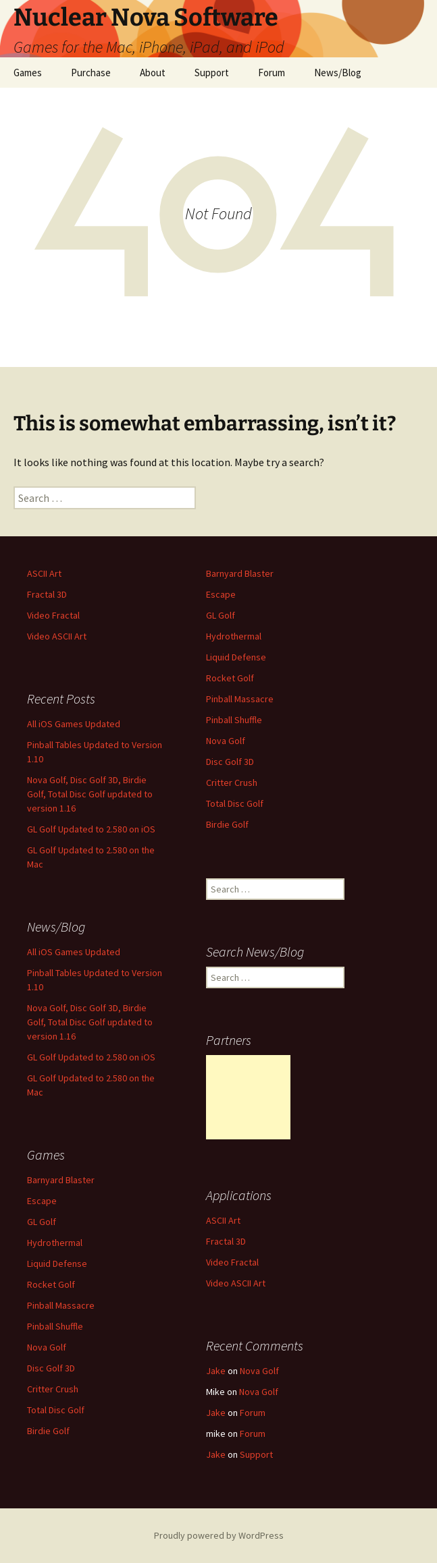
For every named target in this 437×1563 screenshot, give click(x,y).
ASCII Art (44, 573)
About (152, 72)
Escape (221, 594)
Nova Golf (225, 741)
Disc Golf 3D (230, 762)
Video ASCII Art (56, 636)
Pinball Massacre (240, 699)
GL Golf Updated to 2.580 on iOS (91, 829)
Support (212, 72)
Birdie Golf (227, 824)
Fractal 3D (47, 594)
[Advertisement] (248, 1097)
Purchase (91, 72)
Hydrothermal (233, 636)
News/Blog (337, 72)
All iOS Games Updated (73, 724)
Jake (216, 1371)
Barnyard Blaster (240, 573)
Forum (271, 72)
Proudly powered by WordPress (219, 1535)
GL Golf (220, 615)
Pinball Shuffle (234, 720)
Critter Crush (231, 782)
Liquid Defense (236, 657)
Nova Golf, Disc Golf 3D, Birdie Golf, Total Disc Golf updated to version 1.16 (90, 794)
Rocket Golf (230, 678)
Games (28, 72)
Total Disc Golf (234, 803)
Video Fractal (53, 615)
